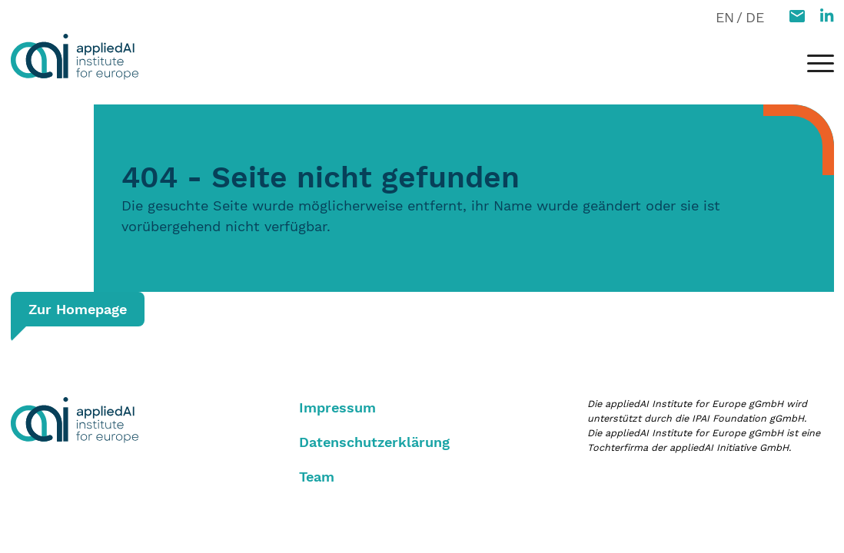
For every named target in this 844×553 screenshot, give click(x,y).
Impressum (337, 407)
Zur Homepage (77, 309)
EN (725, 17)
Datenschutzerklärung (374, 442)
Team (316, 477)
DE (755, 17)
